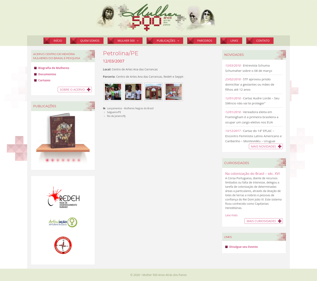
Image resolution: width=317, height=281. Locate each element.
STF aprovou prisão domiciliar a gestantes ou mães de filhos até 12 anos (249, 84)
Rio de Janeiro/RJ (116, 116)
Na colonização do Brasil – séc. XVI (252, 173)
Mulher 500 (130, 40)
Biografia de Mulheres (53, 68)
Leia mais (231, 215)
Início (58, 40)
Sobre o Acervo (72, 89)
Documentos (47, 74)
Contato (262, 40)
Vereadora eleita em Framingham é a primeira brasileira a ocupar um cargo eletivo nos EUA (251, 117)
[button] (139, 40)
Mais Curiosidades (261, 221)
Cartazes (44, 80)
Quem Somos (89, 40)
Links (234, 40)
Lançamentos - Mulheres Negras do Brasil (130, 108)
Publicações (170, 40)
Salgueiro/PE (114, 112)
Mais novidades (263, 146)
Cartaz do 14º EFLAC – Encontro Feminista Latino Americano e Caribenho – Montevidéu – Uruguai (253, 136)
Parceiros (204, 40)
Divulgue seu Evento (243, 247)
